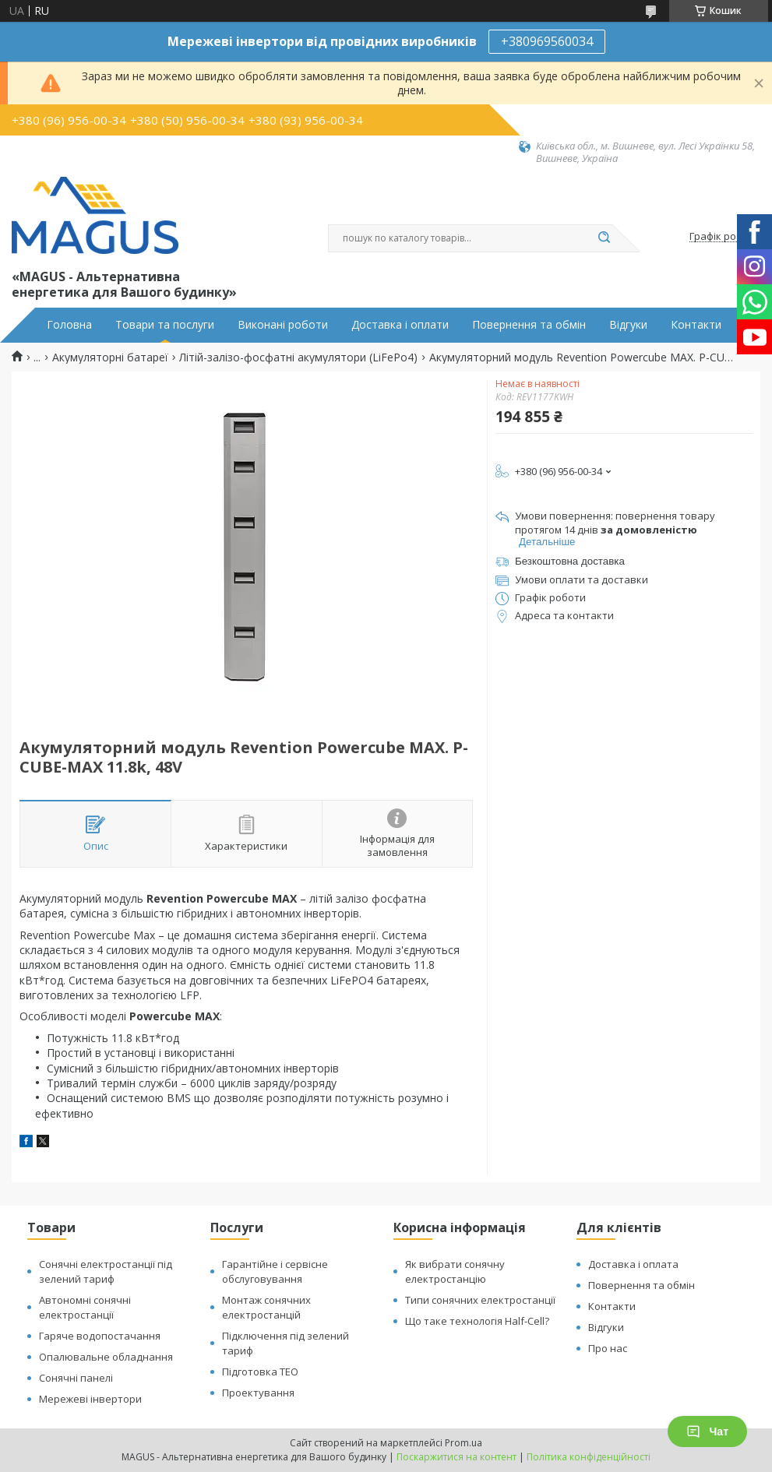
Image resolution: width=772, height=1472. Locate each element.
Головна (69, 324)
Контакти (696, 324)
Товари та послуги (164, 324)
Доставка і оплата (633, 1264)
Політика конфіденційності (588, 1456)
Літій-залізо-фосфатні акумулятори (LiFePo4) (298, 357)
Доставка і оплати (400, 324)
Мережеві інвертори (90, 1399)
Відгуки (628, 324)
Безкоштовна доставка (570, 561)
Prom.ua (463, 1442)
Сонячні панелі (76, 1378)
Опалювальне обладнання (106, 1357)
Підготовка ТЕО (260, 1372)
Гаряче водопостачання (99, 1336)
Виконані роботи (283, 324)
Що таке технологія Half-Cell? (477, 1321)
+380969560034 (547, 41)
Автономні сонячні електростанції (85, 1307)
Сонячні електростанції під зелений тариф (105, 1271)
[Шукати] (604, 238)
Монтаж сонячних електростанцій (266, 1307)
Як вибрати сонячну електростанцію (455, 1271)
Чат (707, 1431)
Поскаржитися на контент (456, 1456)
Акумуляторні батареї (110, 357)
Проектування (258, 1393)
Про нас (607, 1348)
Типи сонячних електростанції (480, 1300)
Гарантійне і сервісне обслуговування (275, 1271)
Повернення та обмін (529, 324)
